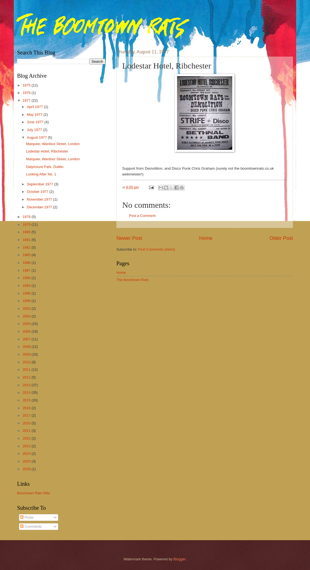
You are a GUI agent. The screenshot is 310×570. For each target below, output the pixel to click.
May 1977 (35, 114)
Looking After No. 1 (41, 174)
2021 (27, 431)
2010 (27, 362)
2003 (27, 308)
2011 (27, 369)
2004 (27, 316)
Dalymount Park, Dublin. (45, 167)
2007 (27, 339)
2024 (27, 453)
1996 (27, 293)
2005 (27, 324)
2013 (27, 385)
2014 (27, 392)
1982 (27, 247)
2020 (27, 423)
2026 (27, 469)
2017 (27, 415)
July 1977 (35, 130)
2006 (27, 331)
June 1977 (35, 122)
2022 (27, 438)
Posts (26, 517)
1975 (27, 85)
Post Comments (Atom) (156, 249)
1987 (27, 270)
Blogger (179, 559)
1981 (27, 240)
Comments (31, 526)
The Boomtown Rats (132, 280)
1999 (27, 301)
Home (205, 238)
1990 (27, 278)
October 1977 (38, 192)
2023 (27, 446)
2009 (27, 354)
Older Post (281, 238)
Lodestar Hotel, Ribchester (47, 151)
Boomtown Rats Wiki (33, 493)
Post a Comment (142, 216)
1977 (27, 100)
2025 (27, 461)
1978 (27, 217)
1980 (27, 232)
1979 (27, 224)
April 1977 (35, 107)
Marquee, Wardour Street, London (53, 144)
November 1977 (40, 199)
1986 (27, 263)
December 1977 (40, 207)
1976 (27, 93)
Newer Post (129, 238)
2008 (27, 347)
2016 (27, 408)
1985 (27, 255)
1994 (27, 285)
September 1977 (40, 184)
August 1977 (37, 137)
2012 (27, 377)
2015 (27, 400)
